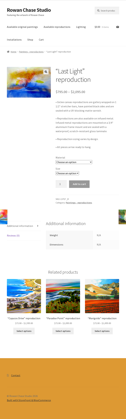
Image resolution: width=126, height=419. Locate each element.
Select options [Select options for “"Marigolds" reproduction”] (102, 331)
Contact (15, 375)
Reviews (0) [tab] (13, 235)
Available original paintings (22, 26)
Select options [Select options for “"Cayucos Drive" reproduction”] (24, 331)
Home (13, 51)
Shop (30, 39)
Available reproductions (57, 26)
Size (58, 168)
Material (60, 157)
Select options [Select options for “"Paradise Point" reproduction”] (63, 331)
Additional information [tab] (20, 225)
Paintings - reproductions (31, 51)
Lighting (81, 26)
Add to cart (79, 184)
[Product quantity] (61, 184)
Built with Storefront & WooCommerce (29, 400)
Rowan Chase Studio (29, 10)
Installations (14, 39)
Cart (41, 39)
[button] (46, 71)
